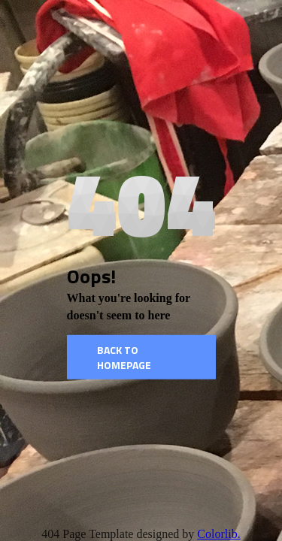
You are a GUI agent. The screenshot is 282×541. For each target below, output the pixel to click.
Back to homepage (124, 357)
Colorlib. (218, 533)
